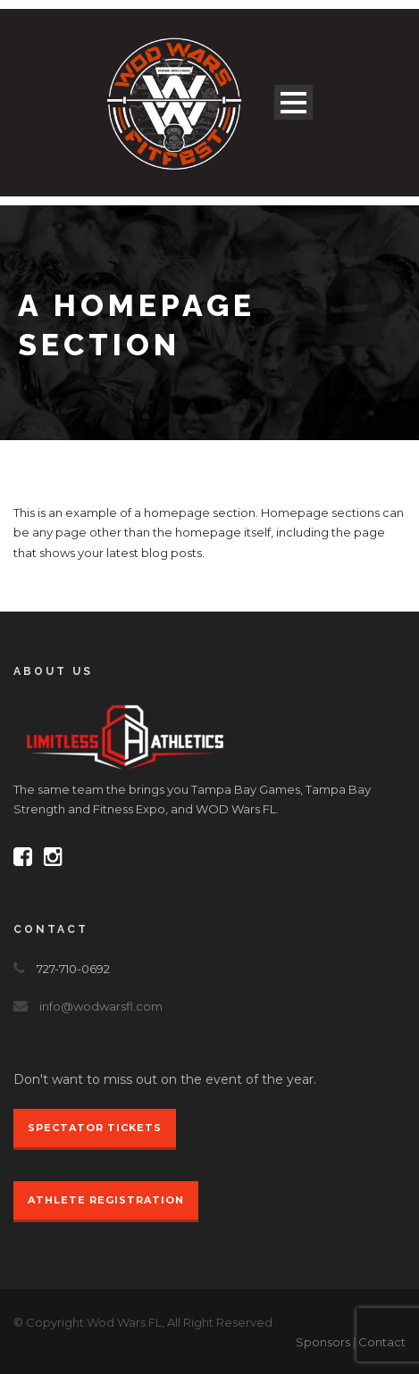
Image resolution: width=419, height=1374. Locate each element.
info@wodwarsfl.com (101, 1006)
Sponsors (323, 1342)
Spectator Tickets (95, 1127)
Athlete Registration (106, 1200)
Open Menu (293, 102)
